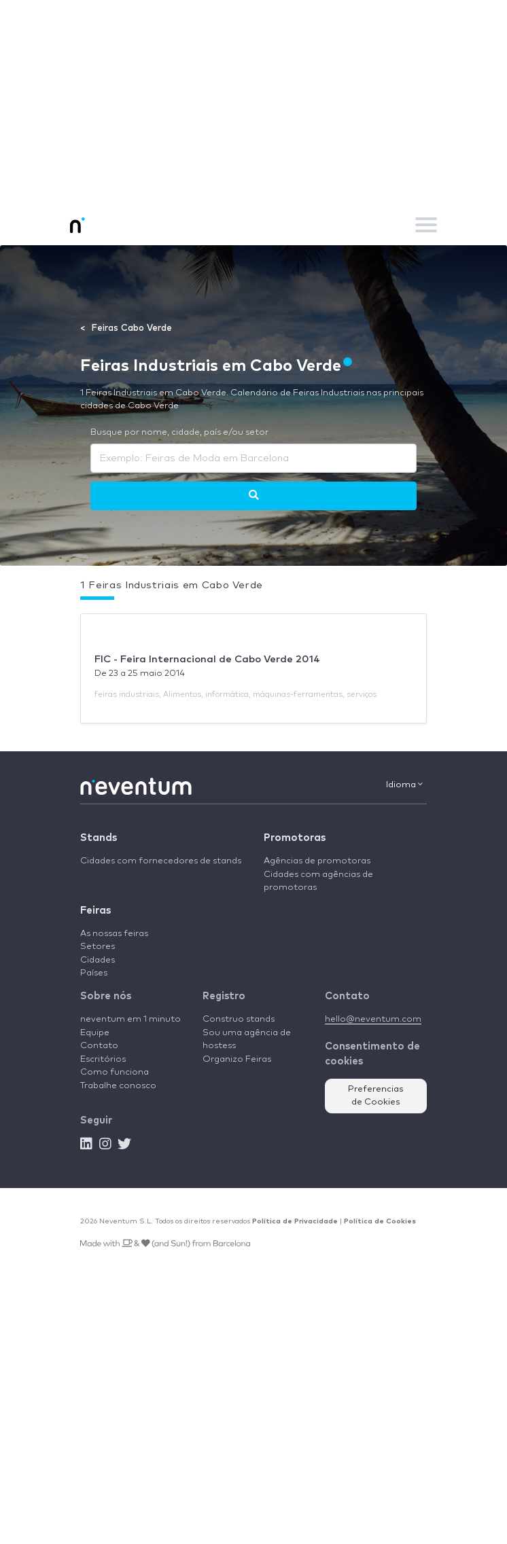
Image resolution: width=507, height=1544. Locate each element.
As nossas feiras (114, 933)
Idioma (404, 784)
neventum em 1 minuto (130, 1019)
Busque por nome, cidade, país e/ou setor (179, 432)
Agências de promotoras (317, 861)
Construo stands (239, 1019)
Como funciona (114, 1072)
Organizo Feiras (237, 1059)
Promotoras (295, 838)
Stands (98, 838)
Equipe (94, 1032)
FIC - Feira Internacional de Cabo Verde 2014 (207, 659)
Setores (97, 946)
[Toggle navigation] (426, 225)
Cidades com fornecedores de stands (160, 861)
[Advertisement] (253, 102)
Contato (99, 1045)
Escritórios (103, 1059)
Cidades (97, 960)
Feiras (95, 910)
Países (93, 973)
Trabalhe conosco (118, 1085)
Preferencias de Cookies (376, 1096)
